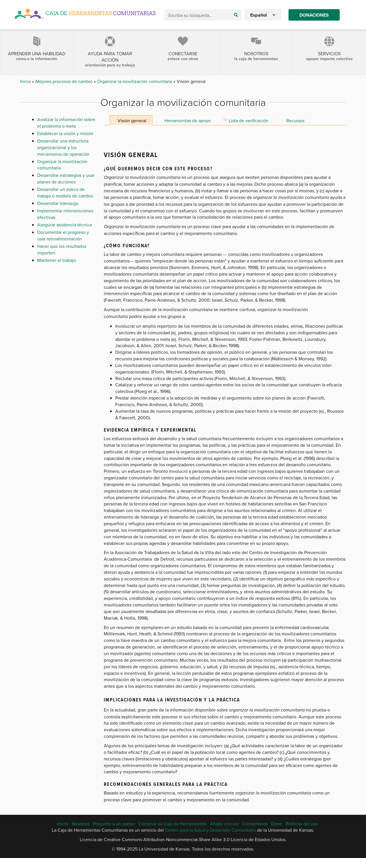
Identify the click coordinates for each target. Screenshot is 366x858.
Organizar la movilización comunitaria (135, 81)
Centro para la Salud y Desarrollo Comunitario (210, 830)
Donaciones (314, 15)
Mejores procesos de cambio (64, 81)
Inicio (26, 81)
